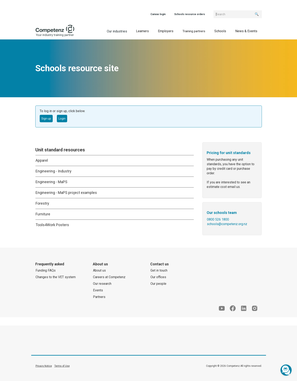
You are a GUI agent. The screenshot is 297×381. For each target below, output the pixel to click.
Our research (102, 284)
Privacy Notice (44, 365)
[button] (142, 30)
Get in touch (158, 270)
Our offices (158, 277)
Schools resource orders (189, 14)
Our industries (117, 31)
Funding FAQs (46, 270)
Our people (158, 284)
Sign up (46, 118)
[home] (54, 31)
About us (99, 270)
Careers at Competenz (109, 277)
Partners (99, 297)
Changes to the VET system (56, 277)
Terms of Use (62, 365)
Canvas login (158, 14)
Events (98, 290)
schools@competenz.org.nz (227, 224)
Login (62, 118)
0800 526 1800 (218, 219)
